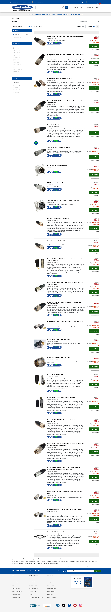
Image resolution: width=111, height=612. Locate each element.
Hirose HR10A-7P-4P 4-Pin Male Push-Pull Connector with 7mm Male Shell (65, 55)
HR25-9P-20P (53, 243)
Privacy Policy (32, 591)
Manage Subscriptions (17, 591)
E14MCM (52, 167)
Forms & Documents (52, 579)
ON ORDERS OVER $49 (41, 14)
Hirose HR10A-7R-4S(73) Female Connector (59, 78)
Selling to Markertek (51, 588)
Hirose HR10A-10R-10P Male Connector (58, 339)
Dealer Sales (50, 594)
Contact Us (14, 579)
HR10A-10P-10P (54, 286)
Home (13, 18)
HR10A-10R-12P (54, 359)
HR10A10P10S (53, 305)
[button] (94, 26)
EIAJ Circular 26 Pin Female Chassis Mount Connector (63, 200)
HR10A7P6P (53, 38)
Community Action (33, 585)
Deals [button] (90, 7)
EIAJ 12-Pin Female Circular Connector (58, 147)
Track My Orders (16, 588)
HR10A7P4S (53, 104)
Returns (13, 585)
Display (79, 26)
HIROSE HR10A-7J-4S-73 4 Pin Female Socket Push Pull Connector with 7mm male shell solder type (63, 468)
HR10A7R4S (53, 80)
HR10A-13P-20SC (54, 423)
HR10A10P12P (53, 513)
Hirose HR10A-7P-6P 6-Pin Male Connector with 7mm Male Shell (65, 36)
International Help (16, 594)
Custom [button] (83, 7)
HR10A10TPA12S (54, 126)
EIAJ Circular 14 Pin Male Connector (57, 183)
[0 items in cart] (98, 2)
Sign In (83, 2)
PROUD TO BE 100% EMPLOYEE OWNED (69, 14)
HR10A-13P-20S (54, 399)
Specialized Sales (38, 2)
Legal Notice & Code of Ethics (36, 597)
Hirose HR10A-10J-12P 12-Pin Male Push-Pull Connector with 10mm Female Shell (65, 259)
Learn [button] (96, 7)
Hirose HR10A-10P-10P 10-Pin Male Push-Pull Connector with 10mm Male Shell (65, 283)
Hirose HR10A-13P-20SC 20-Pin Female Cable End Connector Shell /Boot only (65, 420)
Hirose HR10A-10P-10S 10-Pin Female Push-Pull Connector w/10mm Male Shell (64, 302)
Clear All (30, 26)
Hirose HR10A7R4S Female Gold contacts (59, 532)
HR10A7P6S (53, 495)
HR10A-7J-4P (53, 447)
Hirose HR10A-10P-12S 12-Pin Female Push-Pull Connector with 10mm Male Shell (65, 322)
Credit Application (51, 582)
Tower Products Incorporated (63, 609)
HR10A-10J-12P (54, 262)
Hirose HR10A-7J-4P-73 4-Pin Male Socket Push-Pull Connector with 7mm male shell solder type (65, 444)
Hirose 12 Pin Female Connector (56, 125)
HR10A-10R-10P (54, 341)
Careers (31, 594)
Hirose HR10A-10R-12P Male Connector (58, 357)
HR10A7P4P (53, 58)
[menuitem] (76, 8)
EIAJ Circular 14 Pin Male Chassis (57, 165)
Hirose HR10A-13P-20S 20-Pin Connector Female (61, 397)
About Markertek (33, 579)
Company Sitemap (51, 597)
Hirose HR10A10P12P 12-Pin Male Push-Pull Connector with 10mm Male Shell (64, 510)
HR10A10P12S (53, 325)
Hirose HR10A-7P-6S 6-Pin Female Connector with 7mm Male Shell (64, 492)
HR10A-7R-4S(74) (54, 534)
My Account (91, 2)
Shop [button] (76, 7)
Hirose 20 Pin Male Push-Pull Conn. (57, 241)
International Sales (16, 597)
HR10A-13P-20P (54, 377)
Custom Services (51, 591)
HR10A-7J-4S (53, 471)
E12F (51, 149)
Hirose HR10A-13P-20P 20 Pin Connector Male (60, 375)
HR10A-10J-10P (54, 220)
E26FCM (52, 202)
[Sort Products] (89, 21)
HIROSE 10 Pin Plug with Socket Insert (58, 218)
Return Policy (15, 582)
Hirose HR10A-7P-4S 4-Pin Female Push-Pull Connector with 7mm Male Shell (64, 101)
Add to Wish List (95, 49)
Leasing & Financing (51, 585)
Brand (17, 18)
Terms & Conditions (33, 588)
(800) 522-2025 (14, 2)
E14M (51, 185)
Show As (89, 26)
